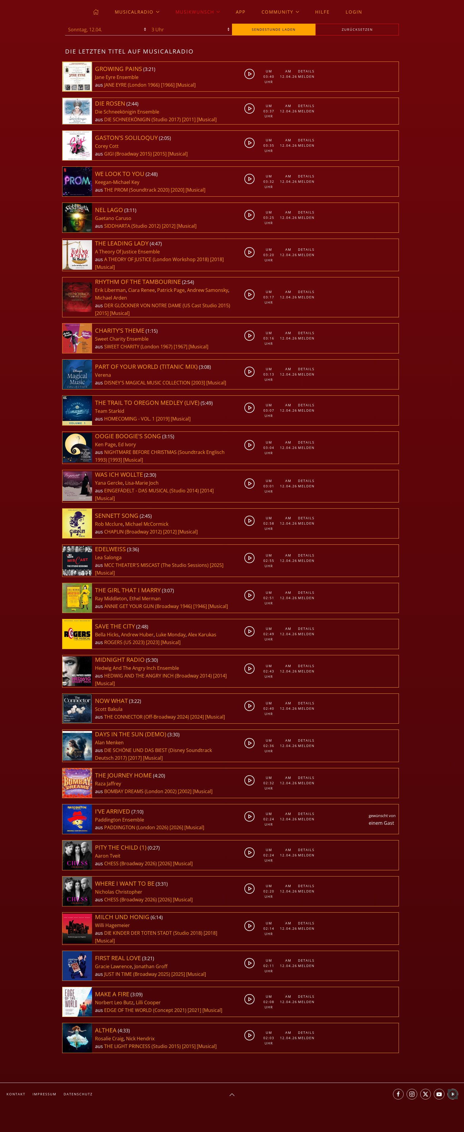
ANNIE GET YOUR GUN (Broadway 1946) (148, 606)
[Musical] (186, 85)
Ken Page (105, 444)
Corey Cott (107, 146)
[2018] (217, 259)
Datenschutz (78, 1094)
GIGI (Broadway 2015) (128, 154)
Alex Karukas (202, 634)
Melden (306, 76)
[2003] (198, 382)
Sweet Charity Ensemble (122, 339)
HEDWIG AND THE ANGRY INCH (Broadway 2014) (158, 675)
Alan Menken (109, 742)
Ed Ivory (127, 444)
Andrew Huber (137, 634)
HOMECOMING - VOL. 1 (130, 418)
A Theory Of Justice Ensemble (127, 251)
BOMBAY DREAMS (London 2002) (140, 791)
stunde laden (274, 29)
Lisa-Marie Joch (142, 483)
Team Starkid (109, 411)
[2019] (163, 418)
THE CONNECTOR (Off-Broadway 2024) (146, 717)
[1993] (115, 460)
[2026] (176, 827)
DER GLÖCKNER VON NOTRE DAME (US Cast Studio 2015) (167, 305)
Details (306, 71)
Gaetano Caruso (113, 218)
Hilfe (322, 12)
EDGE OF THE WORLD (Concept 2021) (145, 1010)
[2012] (168, 226)
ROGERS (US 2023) (124, 642)
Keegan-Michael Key (117, 182)
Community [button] (280, 12)
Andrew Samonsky (207, 290)
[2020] (177, 190)
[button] (232, 1095)
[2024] (197, 717)
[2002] (184, 791)
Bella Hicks (107, 634)
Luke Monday (171, 634)
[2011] (189, 119)
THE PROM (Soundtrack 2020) (137, 190)
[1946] (200, 606)
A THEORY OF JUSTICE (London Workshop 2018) (156, 259)
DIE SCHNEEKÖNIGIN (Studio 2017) (142, 119)
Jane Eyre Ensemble (116, 77)
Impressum (45, 1094)
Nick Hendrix (140, 1038)
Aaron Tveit (107, 856)
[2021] (194, 1010)
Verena (103, 375)
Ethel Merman (145, 598)
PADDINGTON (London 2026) (136, 827)
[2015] (160, 154)
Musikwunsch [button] (197, 12)
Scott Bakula (109, 709)
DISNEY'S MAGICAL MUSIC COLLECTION (147, 382)
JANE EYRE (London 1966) (132, 85)
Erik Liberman (110, 290)
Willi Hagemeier (112, 925)
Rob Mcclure (109, 524)
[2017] (135, 758)
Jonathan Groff (150, 966)
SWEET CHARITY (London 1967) (138, 346)
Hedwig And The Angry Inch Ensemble (137, 668)
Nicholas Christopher (118, 892)
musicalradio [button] (137, 12)
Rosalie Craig (109, 1038)
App (241, 12)
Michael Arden (111, 298)
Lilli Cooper (148, 1002)
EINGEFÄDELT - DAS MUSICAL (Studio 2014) (151, 490)
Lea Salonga (108, 557)
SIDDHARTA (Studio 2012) (132, 226)
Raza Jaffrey (108, 783)
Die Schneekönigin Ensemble (127, 112)
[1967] (180, 346)
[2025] (216, 565)
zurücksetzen (357, 29)
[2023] (153, 642)
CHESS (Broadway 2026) (130, 863)
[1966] (168, 85)
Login (354, 12)
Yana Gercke (109, 483)
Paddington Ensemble (119, 819)
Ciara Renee (141, 290)
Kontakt (16, 1094)
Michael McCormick (146, 524)
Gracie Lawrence (113, 966)
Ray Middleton (111, 598)
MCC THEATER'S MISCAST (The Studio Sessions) (156, 565)
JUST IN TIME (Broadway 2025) (137, 974)
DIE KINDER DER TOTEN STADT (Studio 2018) (153, 933)
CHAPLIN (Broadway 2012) (133, 531)
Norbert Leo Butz (114, 1002)
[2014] (207, 490)
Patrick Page (171, 290)
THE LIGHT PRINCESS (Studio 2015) (142, 1046)
